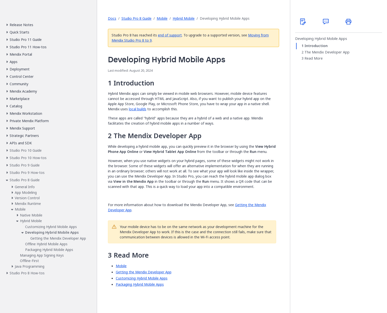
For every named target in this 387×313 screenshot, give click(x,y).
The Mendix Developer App (327, 52)
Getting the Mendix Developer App (143, 272)
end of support (170, 35)
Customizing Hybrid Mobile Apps (142, 278)
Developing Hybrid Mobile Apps (321, 38)
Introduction (316, 46)
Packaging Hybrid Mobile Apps (140, 284)
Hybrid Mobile (184, 18)
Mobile (162, 18)
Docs (112, 18)
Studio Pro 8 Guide (136, 18)
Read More (313, 58)
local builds (137, 109)
